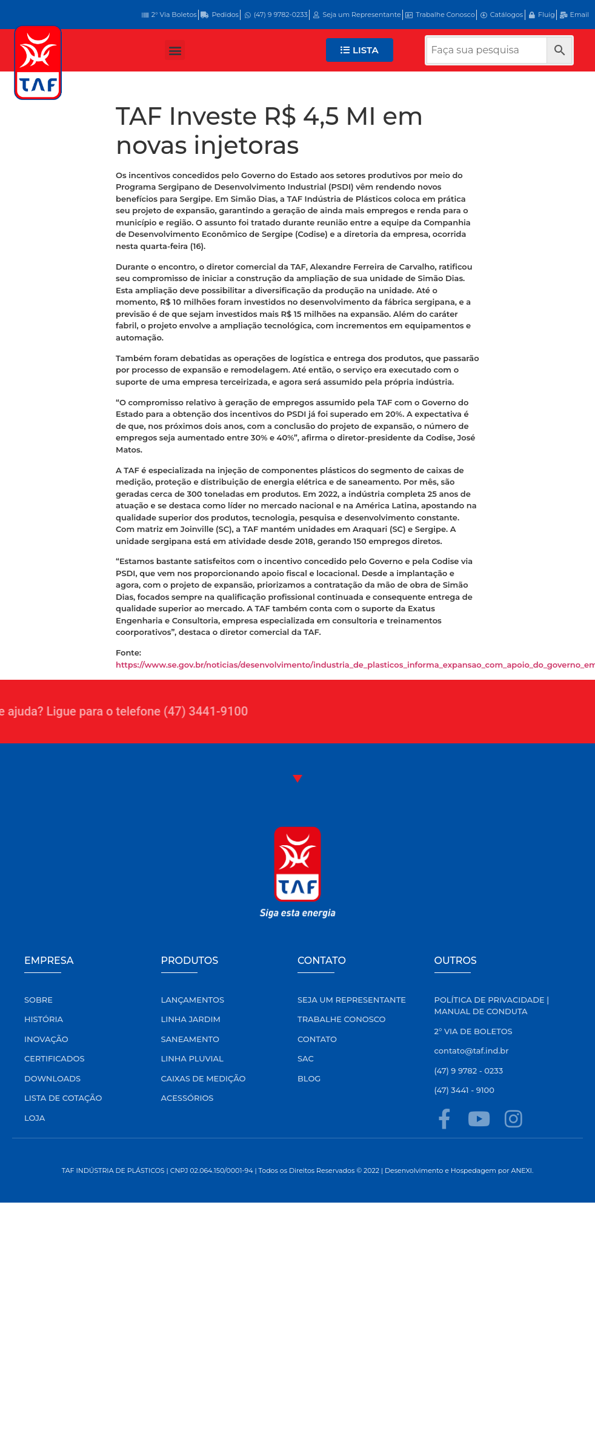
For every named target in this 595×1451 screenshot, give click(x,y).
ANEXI (521, 1170)
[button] (175, 50)
